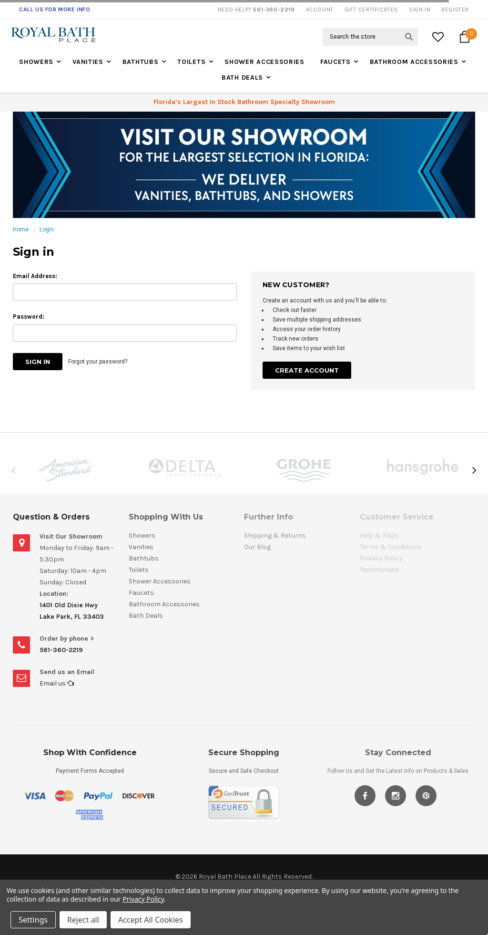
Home (21, 229)
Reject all (83, 919)
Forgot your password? (97, 361)
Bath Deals (242, 77)
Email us (57, 683)
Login (47, 229)
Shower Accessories (264, 62)
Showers (36, 62)
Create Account (307, 370)
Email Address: (35, 276)
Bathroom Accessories (414, 62)
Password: (28, 316)
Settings (33, 919)
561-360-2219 (61, 650)
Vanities (87, 62)
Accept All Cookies (150, 919)
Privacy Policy (143, 899)
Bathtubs (140, 62)
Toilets (191, 62)
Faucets (335, 62)
